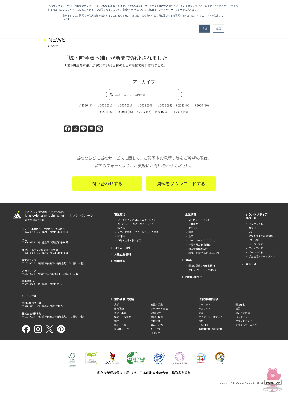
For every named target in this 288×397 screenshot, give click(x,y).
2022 (163, 105)
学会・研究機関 (122, 316)
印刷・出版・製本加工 (129, 240)
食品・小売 (157, 325)
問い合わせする (107, 183)
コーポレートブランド (200, 219)
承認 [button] (204, 28)
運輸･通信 (156, 312)
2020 (200, 105)
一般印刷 (203, 325)
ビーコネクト (256, 252)
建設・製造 (157, 304)
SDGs (189, 260)
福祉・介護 (120, 325)
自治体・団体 (121, 329)
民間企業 (155, 320)
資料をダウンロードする (181, 183)
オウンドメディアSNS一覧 (256, 216)
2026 (84, 105)
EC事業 (121, 236)
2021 (181, 105)
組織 (190, 232)
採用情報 (119, 261)
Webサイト (205, 308)
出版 (237, 308)
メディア (155, 333)
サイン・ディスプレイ (210, 316)
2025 (103, 105)
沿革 (190, 236)
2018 (124, 112)
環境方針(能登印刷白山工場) (203, 252)
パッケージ (241, 316)
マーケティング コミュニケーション (136, 219)
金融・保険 (157, 316)
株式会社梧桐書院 (31, 313)
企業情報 (190, 214)
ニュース (250, 264)
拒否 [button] (218, 28)
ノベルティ (204, 304)
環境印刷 (240, 304)
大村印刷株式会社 (31, 302)
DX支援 (121, 228)
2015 (179, 112)
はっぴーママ (256, 244)
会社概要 (193, 224)
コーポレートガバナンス (201, 240)
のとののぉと (256, 223)
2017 (142, 112)
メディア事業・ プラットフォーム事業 (138, 232)
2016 (160, 112)
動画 (201, 312)
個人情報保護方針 (198, 248)
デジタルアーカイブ (246, 325)
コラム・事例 (122, 248)
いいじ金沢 (255, 240)
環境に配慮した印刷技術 (201, 265)
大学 (116, 304)
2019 (105, 112)
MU (250, 231)
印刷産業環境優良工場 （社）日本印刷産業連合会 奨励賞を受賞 (144, 372)
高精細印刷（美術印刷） (212, 329)
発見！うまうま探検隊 (261, 235)
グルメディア (256, 248)
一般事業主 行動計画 (199, 244)
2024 (123, 105)
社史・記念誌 (242, 312)
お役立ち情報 (122, 254)
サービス (155, 329)
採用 (201, 320)
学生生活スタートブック (262, 256)
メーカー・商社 (159, 308)
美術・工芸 (120, 312)
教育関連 (119, 308)
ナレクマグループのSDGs (202, 269)
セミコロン (255, 227)
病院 (116, 320)
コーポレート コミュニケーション (135, 224)
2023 (143, 105)
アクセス (193, 228)
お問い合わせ (193, 277)
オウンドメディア (244, 320)
